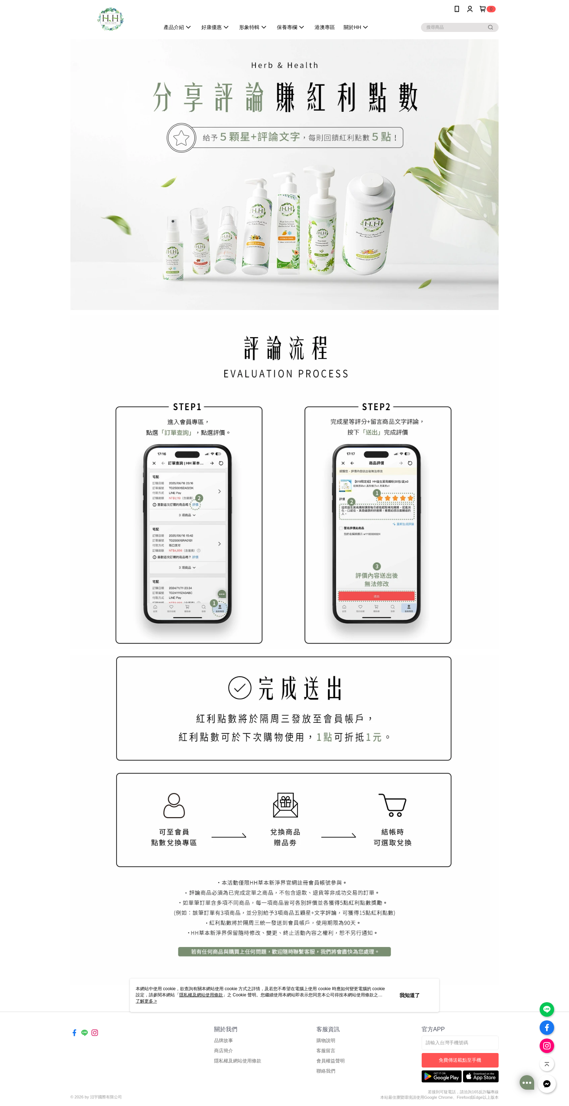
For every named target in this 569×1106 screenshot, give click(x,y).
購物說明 (325, 1040)
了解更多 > (146, 1001)
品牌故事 (223, 1040)
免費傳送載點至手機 (460, 1060)
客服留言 (325, 1050)
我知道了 (410, 995)
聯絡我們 (325, 1071)
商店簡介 (223, 1050)
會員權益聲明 (330, 1061)
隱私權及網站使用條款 (237, 1061)
